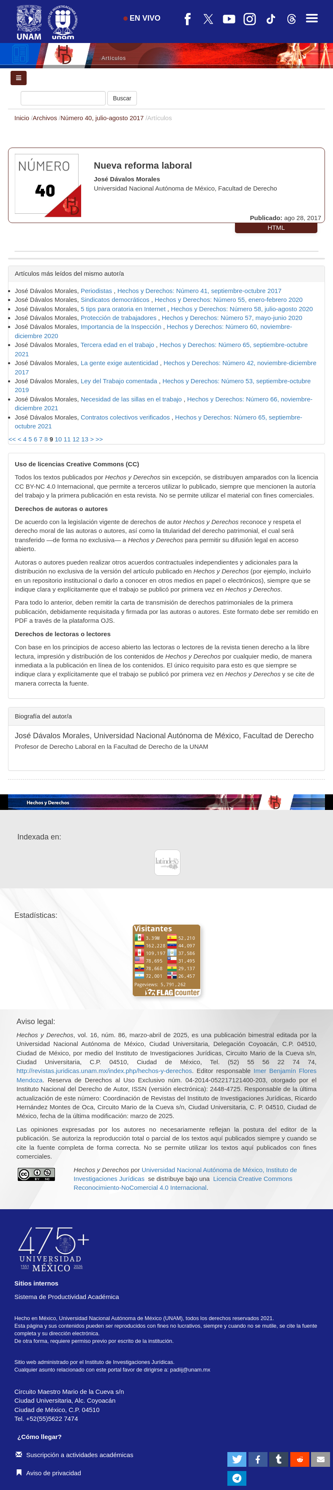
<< (12, 439)
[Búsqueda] (63, 98)
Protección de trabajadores (119, 317)
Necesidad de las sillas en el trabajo (132, 399)
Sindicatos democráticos (116, 299)
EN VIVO (142, 18)
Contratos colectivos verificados (126, 417)
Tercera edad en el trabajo (118, 344)
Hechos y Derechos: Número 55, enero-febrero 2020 (229, 299)
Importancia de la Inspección (122, 326)
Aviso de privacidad (48, 1473)
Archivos (46, 117)
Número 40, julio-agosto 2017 (102, 117)
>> (99, 439)
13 (84, 439)
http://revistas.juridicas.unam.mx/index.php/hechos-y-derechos (104, 1070)
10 (58, 439)
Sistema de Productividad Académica (66, 1296)
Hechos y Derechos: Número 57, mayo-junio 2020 (232, 317)
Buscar (122, 98)
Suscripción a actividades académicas (74, 1454)
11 (67, 439)
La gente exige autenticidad (120, 362)
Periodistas (97, 290)
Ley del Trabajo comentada (120, 381)
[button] (236, 1459)
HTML (276, 227)
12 (75, 439)
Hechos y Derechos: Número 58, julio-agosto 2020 (242, 308)
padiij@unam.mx (190, 1369)
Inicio (22, 117)
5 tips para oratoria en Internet (124, 308)
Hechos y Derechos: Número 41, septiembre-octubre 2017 (199, 290)
